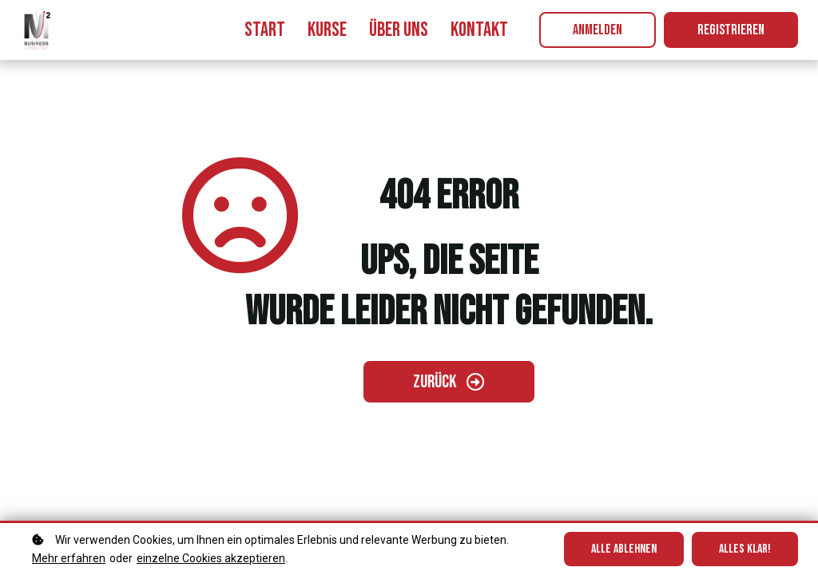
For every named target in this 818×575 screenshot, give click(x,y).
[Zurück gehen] (448, 381)
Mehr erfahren (68, 558)
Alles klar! (745, 549)
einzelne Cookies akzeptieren (211, 558)
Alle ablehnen (624, 549)
